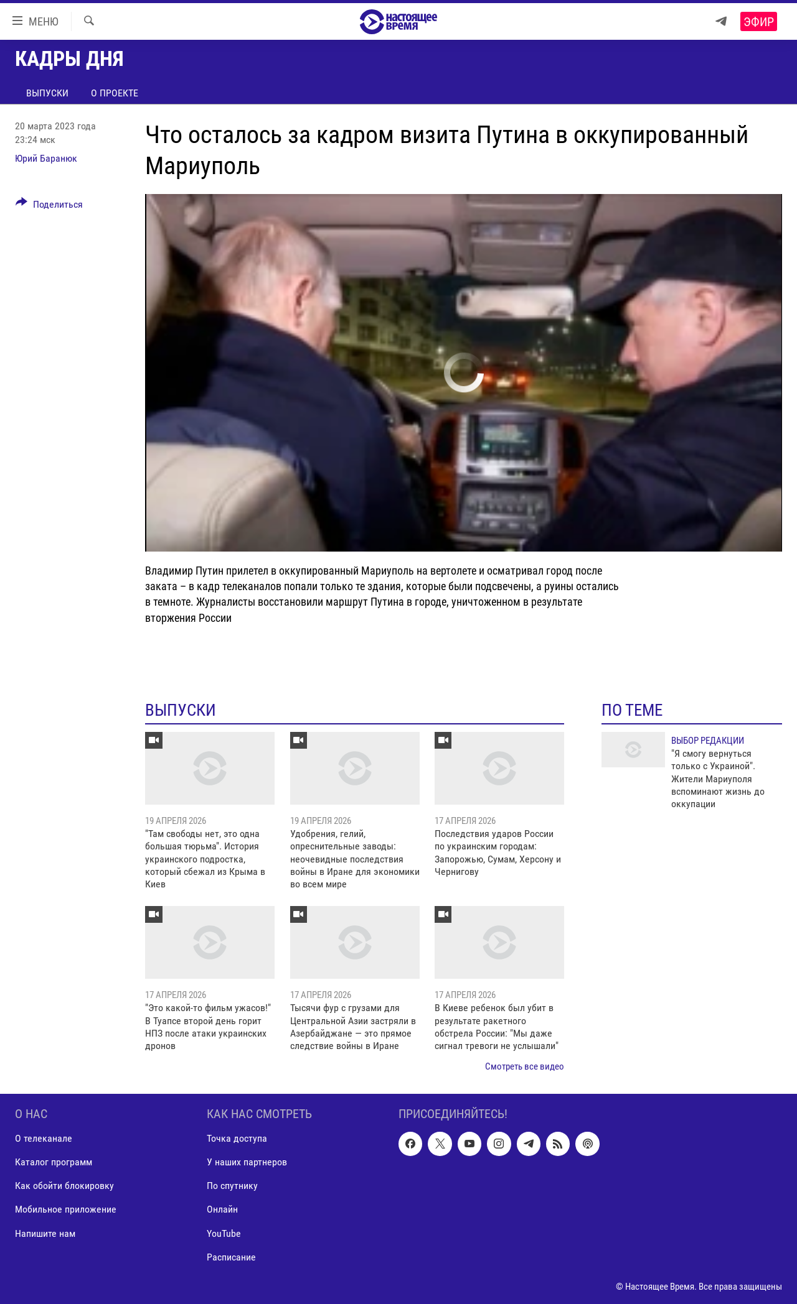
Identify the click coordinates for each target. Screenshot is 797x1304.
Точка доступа (237, 1139)
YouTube (224, 1233)
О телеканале (43, 1139)
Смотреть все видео (524, 1066)
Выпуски (47, 93)
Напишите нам (45, 1233)
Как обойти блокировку (64, 1186)
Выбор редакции (707, 740)
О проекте (114, 93)
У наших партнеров (247, 1162)
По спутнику (232, 1186)
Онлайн (222, 1210)
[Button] (49, 206)
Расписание (231, 1257)
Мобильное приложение (65, 1210)
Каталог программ (53, 1162)
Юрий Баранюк (46, 158)
